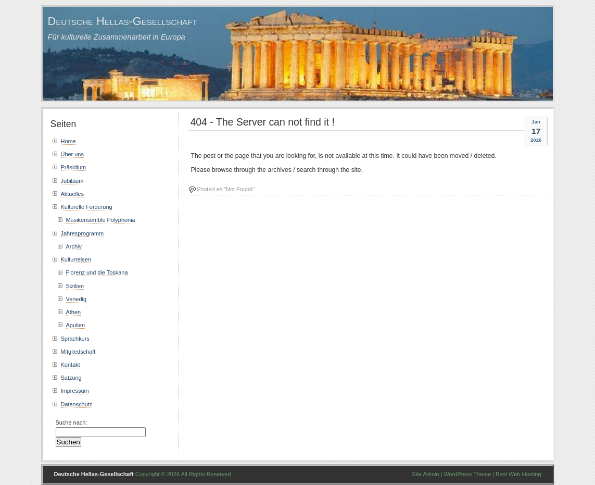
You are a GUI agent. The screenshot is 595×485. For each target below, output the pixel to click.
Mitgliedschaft (78, 352)
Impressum (75, 391)
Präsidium (73, 167)
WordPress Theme (467, 474)
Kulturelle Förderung (86, 207)
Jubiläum (72, 181)
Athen (73, 312)
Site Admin (425, 474)
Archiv (74, 246)
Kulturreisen (76, 259)
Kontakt (70, 365)
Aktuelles (72, 194)
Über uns (72, 154)
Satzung (71, 378)
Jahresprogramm (82, 233)
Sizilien (75, 286)
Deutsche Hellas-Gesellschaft (122, 21)
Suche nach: (71, 422)
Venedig (76, 299)
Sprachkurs (75, 338)
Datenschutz (77, 404)
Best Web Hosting (518, 474)
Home (68, 141)
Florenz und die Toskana (97, 272)
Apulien (75, 325)
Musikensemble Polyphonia (100, 220)
